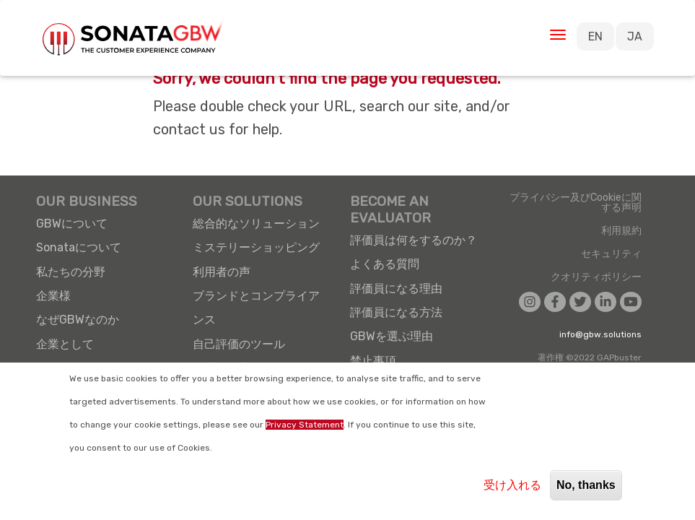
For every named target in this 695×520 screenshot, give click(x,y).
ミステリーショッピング (256, 247)
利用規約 (621, 231)
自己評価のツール (239, 344)
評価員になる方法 (396, 312)
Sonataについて (78, 247)
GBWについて (72, 223)
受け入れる (512, 485)
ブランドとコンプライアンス (256, 307)
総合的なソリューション (256, 223)
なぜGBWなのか (77, 319)
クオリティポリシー (596, 277)
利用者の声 (221, 272)
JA (634, 36)
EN (595, 36)
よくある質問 (384, 264)
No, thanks (586, 485)
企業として (65, 344)
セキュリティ (611, 254)
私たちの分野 (70, 272)
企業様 (53, 296)
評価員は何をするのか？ (413, 240)
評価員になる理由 (396, 288)
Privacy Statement (305, 425)
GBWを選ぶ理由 (391, 336)
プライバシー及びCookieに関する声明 (576, 203)
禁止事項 (373, 361)
